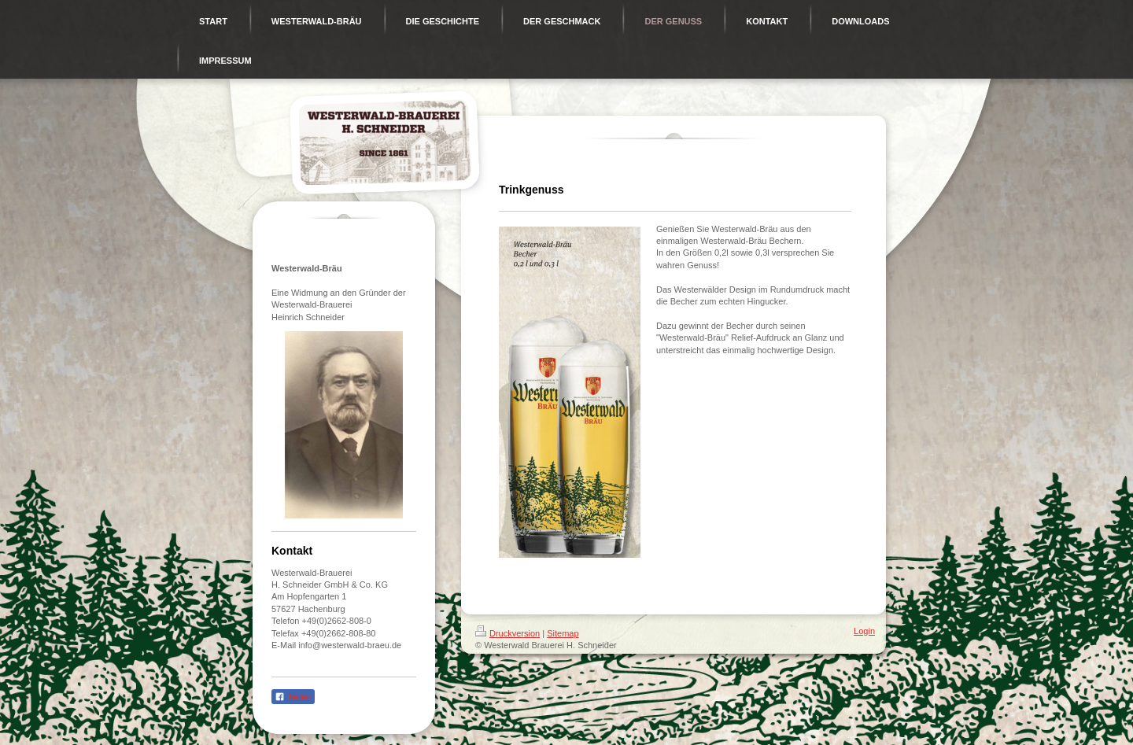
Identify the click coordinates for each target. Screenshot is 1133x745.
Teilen (293, 697)
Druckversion (507, 633)
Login (864, 631)
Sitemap (562, 633)
